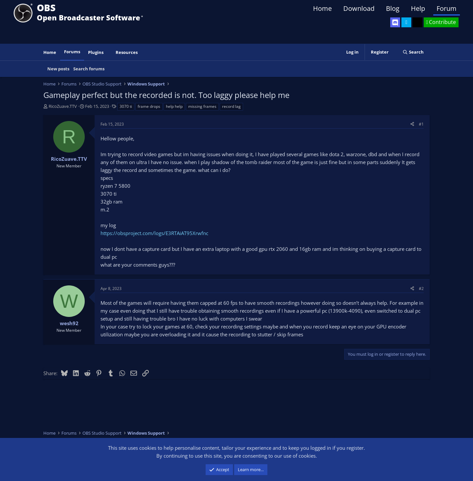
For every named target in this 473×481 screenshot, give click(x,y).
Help (418, 8)
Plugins (95, 52)
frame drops (149, 106)
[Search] (413, 52)
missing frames (202, 106)
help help (174, 106)
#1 (421, 124)
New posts (58, 69)
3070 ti (126, 106)
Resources (127, 52)
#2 (421, 288)
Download (358, 8)
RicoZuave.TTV (63, 106)
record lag (231, 106)
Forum (447, 8)
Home (322, 8)
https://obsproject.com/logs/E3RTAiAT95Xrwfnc (154, 233)
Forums (72, 52)
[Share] (412, 124)
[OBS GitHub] (417, 22)
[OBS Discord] (395, 22)
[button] (108, 52)
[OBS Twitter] (406, 22)
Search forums (88, 69)
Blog (392, 8)
